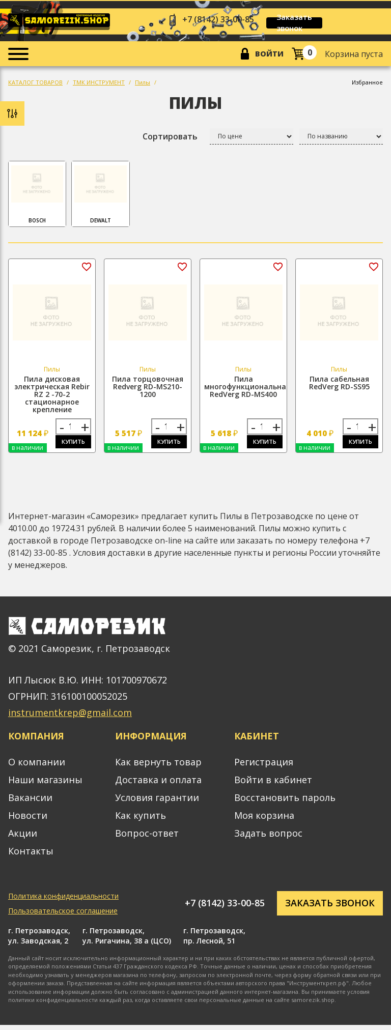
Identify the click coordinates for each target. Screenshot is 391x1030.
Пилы (142, 85)
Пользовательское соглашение (63, 916)
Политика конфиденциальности (63, 901)
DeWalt (100, 196)
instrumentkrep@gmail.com (70, 718)
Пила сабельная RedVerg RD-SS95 (339, 385)
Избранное (367, 85)
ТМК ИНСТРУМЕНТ (99, 85)
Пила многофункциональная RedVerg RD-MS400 (247, 389)
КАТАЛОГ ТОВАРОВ (35, 85)
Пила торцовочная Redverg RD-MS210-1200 (147, 389)
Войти (266, 55)
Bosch (37, 196)
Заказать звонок (308, 22)
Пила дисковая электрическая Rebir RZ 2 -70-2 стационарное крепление (52, 397)
